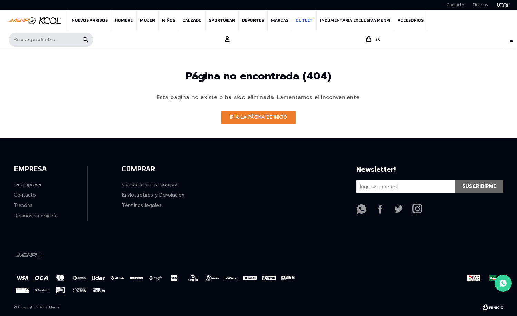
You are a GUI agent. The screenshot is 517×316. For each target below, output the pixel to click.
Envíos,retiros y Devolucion (153, 195)
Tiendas (480, 5)
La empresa (27, 184)
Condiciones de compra (150, 184)
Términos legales (141, 205)
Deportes (253, 21)
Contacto (455, 5)
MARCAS (279, 21)
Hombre (124, 21)
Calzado (192, 21)
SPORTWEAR (222, 21)
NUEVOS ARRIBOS (90, 21)
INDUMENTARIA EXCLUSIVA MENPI (355, 21)
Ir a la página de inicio (258, 117)
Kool (506, 5)
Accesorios (411, 21)
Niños (168, 21)
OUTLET (304, 21)
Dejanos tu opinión (36, 215)
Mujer (147, 21)
